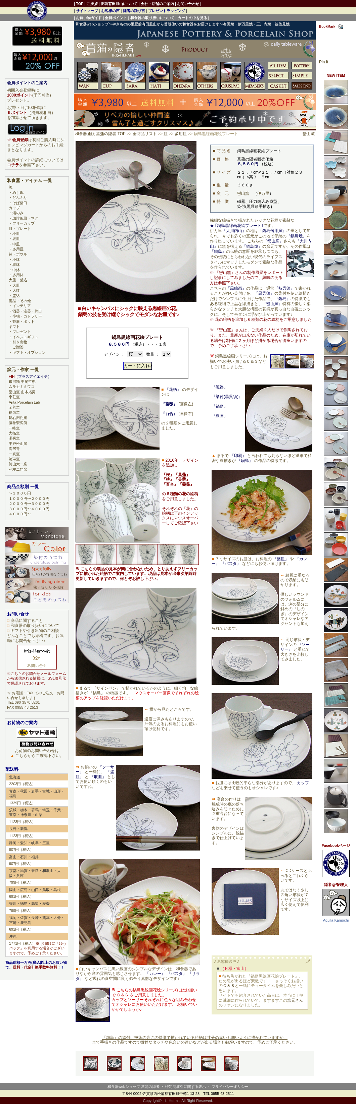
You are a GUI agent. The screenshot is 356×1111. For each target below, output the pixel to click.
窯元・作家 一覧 (23, 369)
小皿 (16, 234)
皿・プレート (20, 229)
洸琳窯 (14, 459)
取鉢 (16, 264)
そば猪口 (19, 203)
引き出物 (19, 342)
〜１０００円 (20, 493)
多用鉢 (18, 275)
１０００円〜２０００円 (29, 498)
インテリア (21, 306)
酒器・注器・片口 (27, 311)
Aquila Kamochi (336, 920)
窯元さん (295, 1000)
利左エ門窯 (18, 469)
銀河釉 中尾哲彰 (22, 381)
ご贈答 (18, 347)
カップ (14, 208)
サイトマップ (87, 11)
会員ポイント (116, 18)
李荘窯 (14, 397)
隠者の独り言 (134, 11)
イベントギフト (25, 337)
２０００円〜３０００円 (29, 504)
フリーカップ (23, 223)
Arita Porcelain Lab (24, 402)
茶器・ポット (23, 321)
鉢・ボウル (18, 254)
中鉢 (16, 270)
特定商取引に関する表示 (185, 1087)
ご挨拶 (92, 4)
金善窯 (14, 407)
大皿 (16, 285)
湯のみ (18, 213)
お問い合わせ (188, 4)
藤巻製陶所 (18, 423)
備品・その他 (20, 301)
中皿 (16, 244)
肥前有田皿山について (119, 4)
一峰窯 (14, 428)
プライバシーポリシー (230, 1087)
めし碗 (18, 192)
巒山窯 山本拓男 (22, 392)
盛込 (16, 296)
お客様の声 (110, 11)
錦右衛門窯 (18, 418)
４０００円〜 (20, 514)
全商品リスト (145, 133)
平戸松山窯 (18, 444)
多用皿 (181, 133)
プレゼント (21, 332)
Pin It (323, 62)
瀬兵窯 (14, 438)
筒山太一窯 (18, 464)
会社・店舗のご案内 (157, 4)
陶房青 (14, 449)
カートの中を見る (192, 18)
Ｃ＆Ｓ (229, 985)
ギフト (14, 327)
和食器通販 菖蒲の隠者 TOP (100, 133)
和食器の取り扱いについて (152, 18)
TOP (79, 4)
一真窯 (14, 454)
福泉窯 (14, 412)
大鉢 (16, 290)
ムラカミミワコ (22, 387)
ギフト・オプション (29, 352)
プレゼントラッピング (166, 11)
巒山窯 (309, 133)
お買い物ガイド (89, 18)
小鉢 (16, 259)
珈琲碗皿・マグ (25, 218)
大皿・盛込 (18, 280)
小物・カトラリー (27, 316)
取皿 (16, 239)
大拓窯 (14, 433)
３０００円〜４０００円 (29, 509)
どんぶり (19, 197)
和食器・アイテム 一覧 (29, 180)
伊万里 (263, 193)
